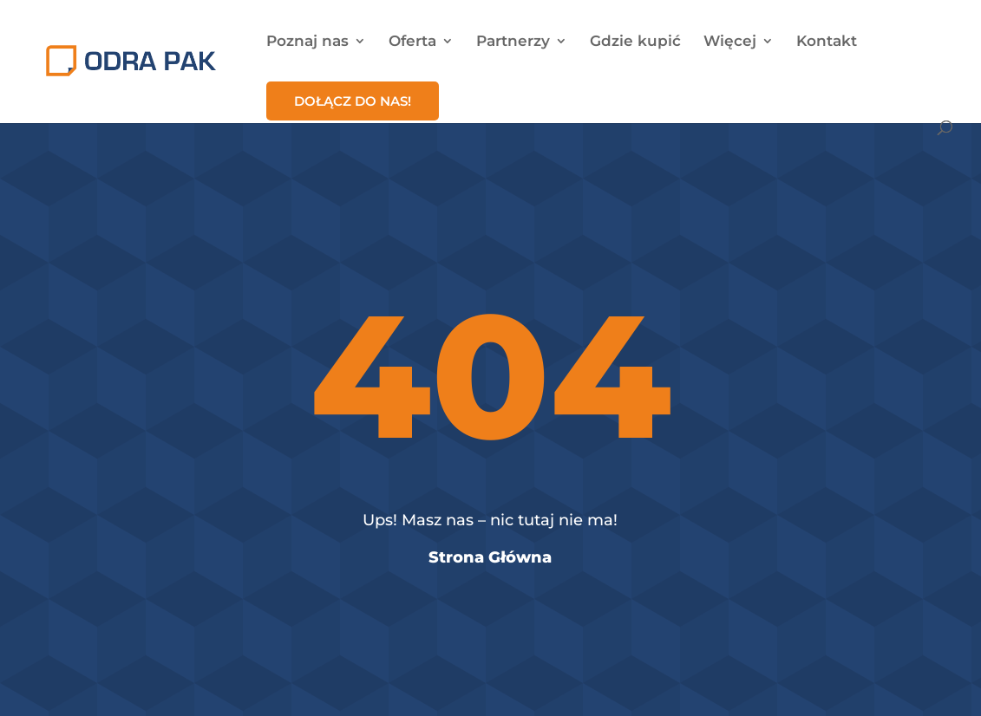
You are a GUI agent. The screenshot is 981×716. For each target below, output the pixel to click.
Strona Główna (490, 557)
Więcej (729, 42)
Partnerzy (513, 42)
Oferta (412, 42)
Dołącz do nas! (352, 101)
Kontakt (826, 42)
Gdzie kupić (635, 42)
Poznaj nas (307, 42)
